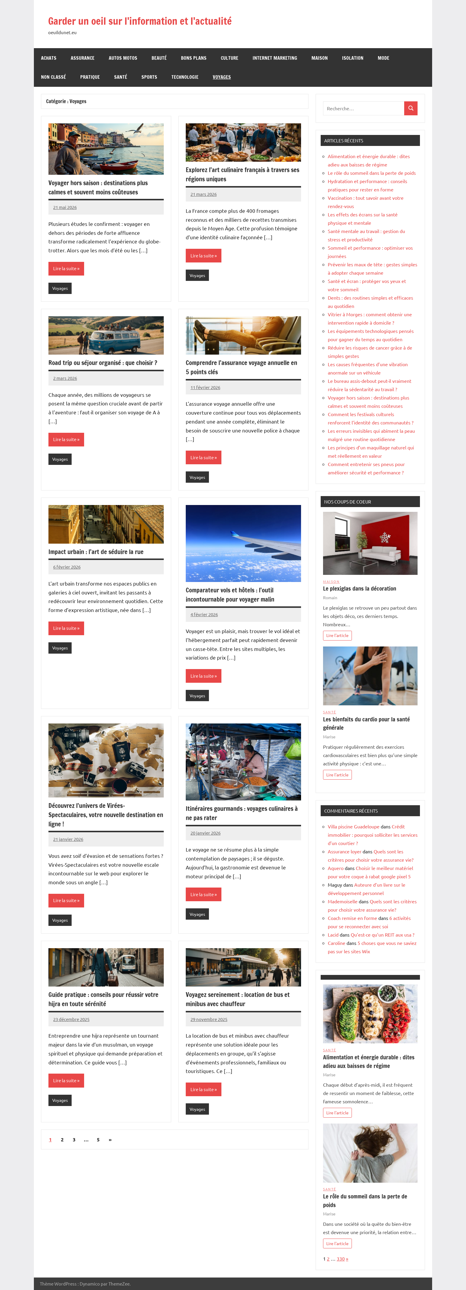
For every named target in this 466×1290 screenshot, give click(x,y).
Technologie (185, 77)
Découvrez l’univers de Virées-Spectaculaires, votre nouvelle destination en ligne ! (105, 816)
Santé (120, 77)
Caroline (336, 943)
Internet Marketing (275, 58)
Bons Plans (194, 58)
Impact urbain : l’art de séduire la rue (98, 552)
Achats (48, 58)
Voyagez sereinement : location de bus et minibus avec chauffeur (240, 1001)
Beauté (159, 58)
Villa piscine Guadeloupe (354, 826)
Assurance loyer (344, 851)
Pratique (90, 77)
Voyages (222, 77)
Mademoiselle (343, 901)
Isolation (352, 58)
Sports (149, 77)
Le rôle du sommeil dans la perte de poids (372, 173)
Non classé (53, 77)
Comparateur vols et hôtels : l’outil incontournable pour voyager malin (233, 595)
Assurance (83, 58)
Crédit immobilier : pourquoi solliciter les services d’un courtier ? (373, 834)
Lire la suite (65, 269)
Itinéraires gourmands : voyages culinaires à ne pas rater (229, 815)
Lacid (333, 934)
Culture (229, 58)
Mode (383, 58)
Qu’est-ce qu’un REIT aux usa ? (382, 934)
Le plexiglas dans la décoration (359, 588)
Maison (319, 58)
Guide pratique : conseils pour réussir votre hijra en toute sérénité (99, 1001)
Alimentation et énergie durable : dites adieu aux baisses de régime (369, 1061)
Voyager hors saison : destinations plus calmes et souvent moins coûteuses (101, 187)
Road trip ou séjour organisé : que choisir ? (104, 367)
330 (341, 1258)
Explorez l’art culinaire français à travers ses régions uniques (241, 174)
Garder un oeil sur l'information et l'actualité (160, 20)
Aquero (336, 868)
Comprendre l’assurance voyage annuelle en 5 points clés (241, 367)
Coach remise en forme (352, 918)
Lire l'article (337, 635)
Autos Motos (123, 58)
